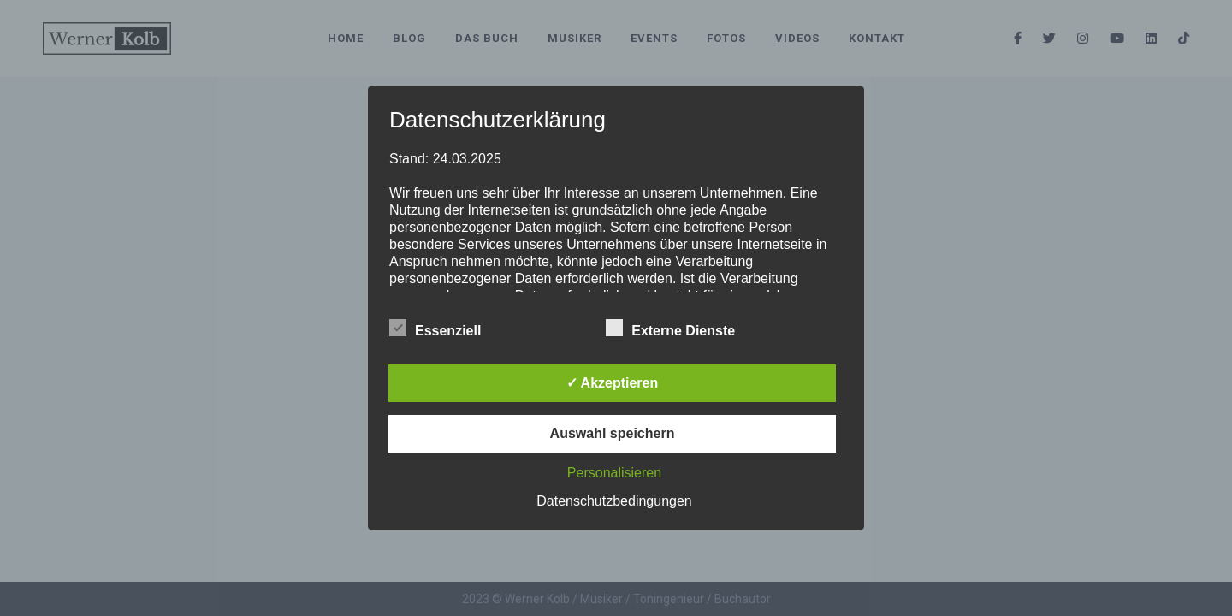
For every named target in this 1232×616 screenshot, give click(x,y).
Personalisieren (614, 472)
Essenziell (435, 328)
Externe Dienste (670, 328)
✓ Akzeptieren (612, 383)
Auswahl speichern (612, 433)
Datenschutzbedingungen (613, 501)
